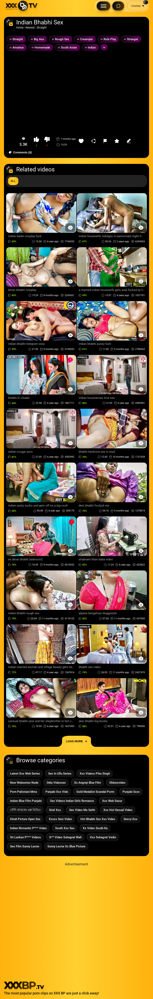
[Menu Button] (103, 6)
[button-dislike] (47, 142)
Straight (42, 27)
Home (20, 27)
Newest (30, 27)
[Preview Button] (70, 227)
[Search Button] (118, 6)
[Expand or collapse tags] (104, 47)
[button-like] (36, 142)
